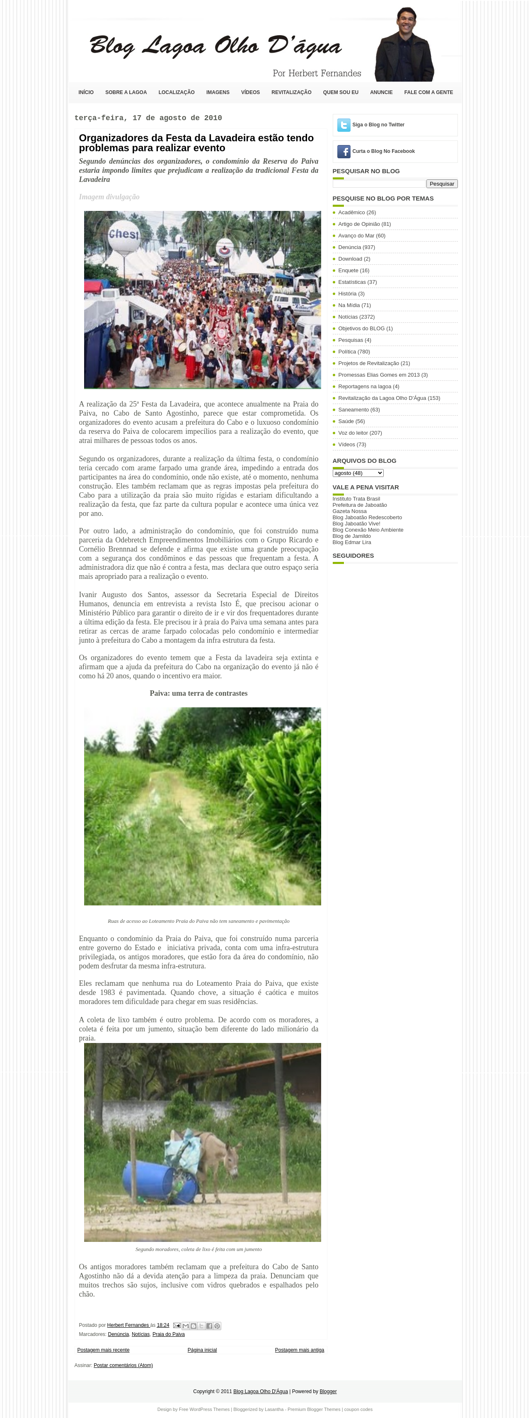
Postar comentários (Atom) (123, 1365)
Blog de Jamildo (352, 536)
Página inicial (202, 1350)
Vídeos (250, 92)
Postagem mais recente (103, 1350)
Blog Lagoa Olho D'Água (77, 40)
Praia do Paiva (168, 1334)
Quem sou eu (340, 92)
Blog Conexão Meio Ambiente (368, 530)
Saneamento (354, 410)
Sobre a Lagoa (126, 92)
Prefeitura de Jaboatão (360, 505)
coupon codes (358, 1409)
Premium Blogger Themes (314, 1409)
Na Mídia (349, 305)
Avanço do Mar (357, 235)
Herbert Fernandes (128, 1325)
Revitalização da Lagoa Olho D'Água (382, 398)
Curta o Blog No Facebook (384, 151)
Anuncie (381, 92)
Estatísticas (352, 282)
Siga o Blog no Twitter (379, 125)
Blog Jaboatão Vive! (356, 523)
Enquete (348, 270)
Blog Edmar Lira (352, 542)
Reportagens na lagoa (365, 386)
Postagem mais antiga (299, 1350)
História (348, 293)
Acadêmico (352, 212)
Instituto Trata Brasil (356, 499)
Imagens (218, 92)
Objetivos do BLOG (362, 328)
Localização (177, 92)
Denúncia (118, 1334)
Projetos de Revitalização (369, 363)
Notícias (141, 1334)
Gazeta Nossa (350, 511)
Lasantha (274, 1409)
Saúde (346, 421)
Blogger (327, 1391)
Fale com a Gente (428, 92)
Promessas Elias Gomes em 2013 (379, 375)
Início (86, 92)
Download (351, 259)
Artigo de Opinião (359, 224)
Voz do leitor (353, 433)
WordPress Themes (209, 1409)
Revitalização (291, 92)
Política (347, 351)
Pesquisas (351, 340)
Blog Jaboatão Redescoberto (367, 517)
